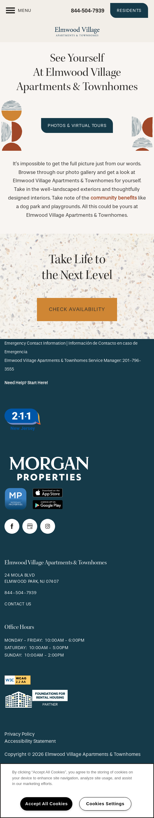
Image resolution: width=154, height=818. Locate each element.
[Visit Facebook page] (11, 526)
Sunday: (13, 655)
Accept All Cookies (46, 803)
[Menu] (18, 10)
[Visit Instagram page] (47, 526)
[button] (129, 10)
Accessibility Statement (30, 741)
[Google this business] (29, 526)
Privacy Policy (19, 734)
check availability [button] (77, 309)
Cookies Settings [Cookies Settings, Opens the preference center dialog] (105, 803)
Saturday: (15, 647)
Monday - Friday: (23, 640)
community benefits (114, 198)
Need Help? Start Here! (26, 382)
